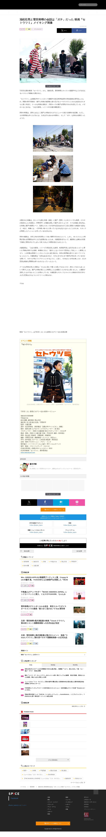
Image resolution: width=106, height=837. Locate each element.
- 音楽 (48, 797)
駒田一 (25, 770)
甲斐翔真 (42, 770)
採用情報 (86, 804)
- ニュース (67, 799)
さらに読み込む (58, 760)
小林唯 (33, 770)
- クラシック (50, 804)
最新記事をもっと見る (78, 706)
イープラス (23, 786)
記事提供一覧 (87, 799)
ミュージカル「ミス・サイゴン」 (33, 774)
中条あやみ (53, 561)
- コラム (67, 806)
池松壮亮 (35, 561)
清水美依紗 (50, 774)
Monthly (75, 665)
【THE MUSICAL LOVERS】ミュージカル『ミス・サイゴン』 (41, 778)
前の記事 (25, 551)
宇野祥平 (73, 561)
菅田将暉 (25, 561)
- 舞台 (48, 799)
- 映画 (48, 814)
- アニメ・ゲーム (51, 806)
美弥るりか (78, 778)
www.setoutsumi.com (28, 452)
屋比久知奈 (53, 770)
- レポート (67, 804)
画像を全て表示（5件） (53, 86)
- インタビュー (69, 802)
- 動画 (66, 797)
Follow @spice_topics (36, 525)
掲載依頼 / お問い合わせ (90, 802)
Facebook (14, 798)
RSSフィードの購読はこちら (54, 509)
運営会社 (86, 797)
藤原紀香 (67, 778)
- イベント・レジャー (52, 802)
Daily (30, 665)
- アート (49, 809)
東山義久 (63, 770)
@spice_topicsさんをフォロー (17, 805)
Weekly (53, 665)
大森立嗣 (35, 565)
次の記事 (81, 551)
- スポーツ (49, 811)
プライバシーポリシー (89, 809)
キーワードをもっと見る (78, 782)
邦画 (44, 561)
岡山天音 (63, 561)
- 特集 (66, 809)
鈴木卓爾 (25, 565)
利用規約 (86, 806)
